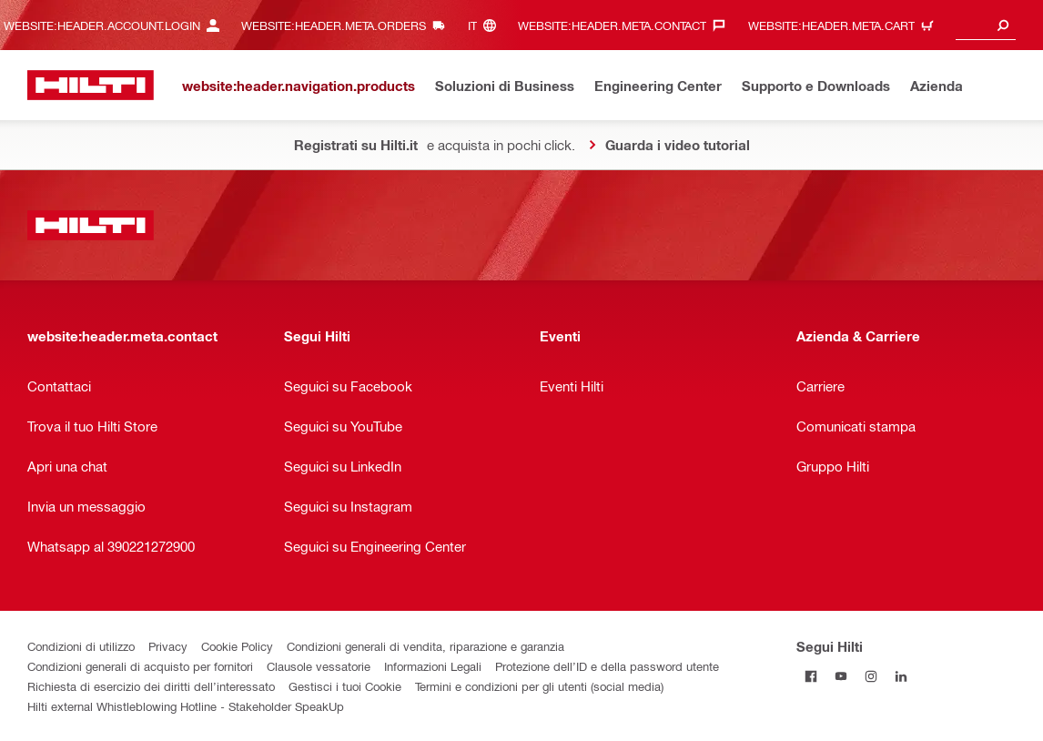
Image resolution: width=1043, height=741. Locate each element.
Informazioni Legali (432, 666)
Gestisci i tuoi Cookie (345, 686)
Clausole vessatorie (318, 666)
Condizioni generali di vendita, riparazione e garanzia (425, 646)
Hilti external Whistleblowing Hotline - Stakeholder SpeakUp (185, 706)
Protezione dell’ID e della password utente (607, 666)
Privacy (167, 646)
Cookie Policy (237, 646)
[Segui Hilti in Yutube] (841, 676)
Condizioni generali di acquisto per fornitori (140, 666)
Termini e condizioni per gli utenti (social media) (539, 686)
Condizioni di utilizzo (81, 646)
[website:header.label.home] (90, 85)
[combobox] (986, 25)
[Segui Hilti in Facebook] (811, 676)
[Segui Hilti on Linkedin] (901, 676)
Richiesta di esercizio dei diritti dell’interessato (151, 686)
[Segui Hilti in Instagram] (871, 676)
